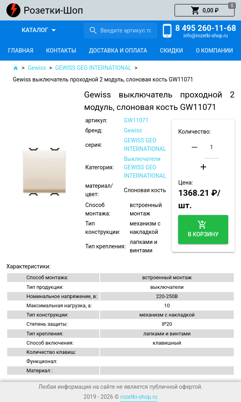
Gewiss (37, 68)
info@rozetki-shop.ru (205, 35)
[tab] (21, 51)
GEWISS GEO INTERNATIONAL (93, 68)
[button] (205, 10)
